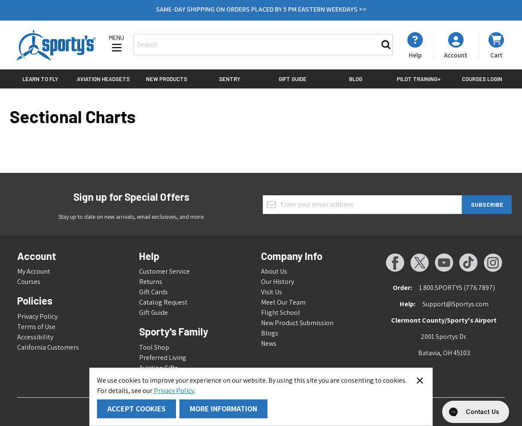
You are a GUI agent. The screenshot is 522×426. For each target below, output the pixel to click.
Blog (355, 79)
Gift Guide (293, 79)
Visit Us (271, 291)
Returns (150, 281)
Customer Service (164, 271)
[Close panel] (420, 381)
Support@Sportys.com (455, 303)
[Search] (386, 44)
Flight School (280, 312)
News (268, 343)
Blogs (269, 333)
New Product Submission (297, 322)
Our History (277, 281)
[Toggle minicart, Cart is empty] (496, 45)
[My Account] (415, 45)
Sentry (229, 79)
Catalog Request (163, 302)
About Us (274, 271)
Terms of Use (36, 326)
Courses (28, 281)
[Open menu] (116, 44)
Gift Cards (153, 291)
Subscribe (487, 204)
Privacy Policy (174, 390)
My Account (33, 271)
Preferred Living (162, 357)
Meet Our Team (283, 302)
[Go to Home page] (56, 44)
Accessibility (35, 336)
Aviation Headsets (103, 79)
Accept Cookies (136, 409)
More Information (223, 409)
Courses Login (482, 79)
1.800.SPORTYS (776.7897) (457, 287)
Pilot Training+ (419, 79)
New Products (166, 79)
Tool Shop (154, 347)
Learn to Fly (40, 79)
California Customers (48, 347)
